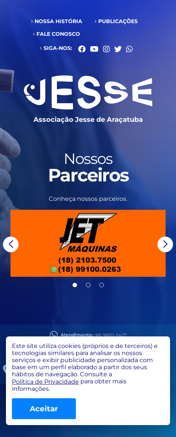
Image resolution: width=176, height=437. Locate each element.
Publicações (118, 21)
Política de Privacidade (45, 381)
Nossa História (58, 21)
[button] (11, 244)
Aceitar (44, 408)
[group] (88, 243)
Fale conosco (58, 34)
